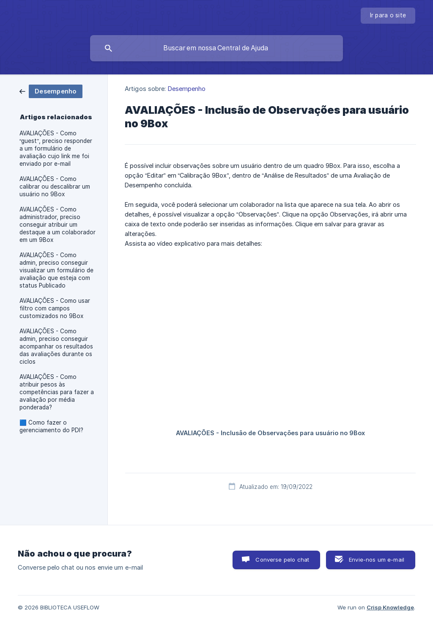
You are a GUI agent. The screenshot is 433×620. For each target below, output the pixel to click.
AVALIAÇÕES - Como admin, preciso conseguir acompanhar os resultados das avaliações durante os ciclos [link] (56, 346)
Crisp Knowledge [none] (390, 607)
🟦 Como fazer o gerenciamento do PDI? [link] (51, 426)
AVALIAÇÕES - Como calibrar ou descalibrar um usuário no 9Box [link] (54, 187)
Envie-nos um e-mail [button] (376, 559)
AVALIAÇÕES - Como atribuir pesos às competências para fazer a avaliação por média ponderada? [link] (56, 392)
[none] (388, 16)
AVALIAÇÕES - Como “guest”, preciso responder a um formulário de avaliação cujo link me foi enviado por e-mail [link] (55, 148)
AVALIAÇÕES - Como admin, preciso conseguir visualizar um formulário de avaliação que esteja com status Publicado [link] (56, 270)
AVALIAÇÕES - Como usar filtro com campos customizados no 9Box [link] (54, 308)
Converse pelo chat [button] (282, 559)
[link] (50, 91)
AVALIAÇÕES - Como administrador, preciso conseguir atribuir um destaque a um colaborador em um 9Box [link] (57, 224)
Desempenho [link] (187, 88)
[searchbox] (216, 48)
